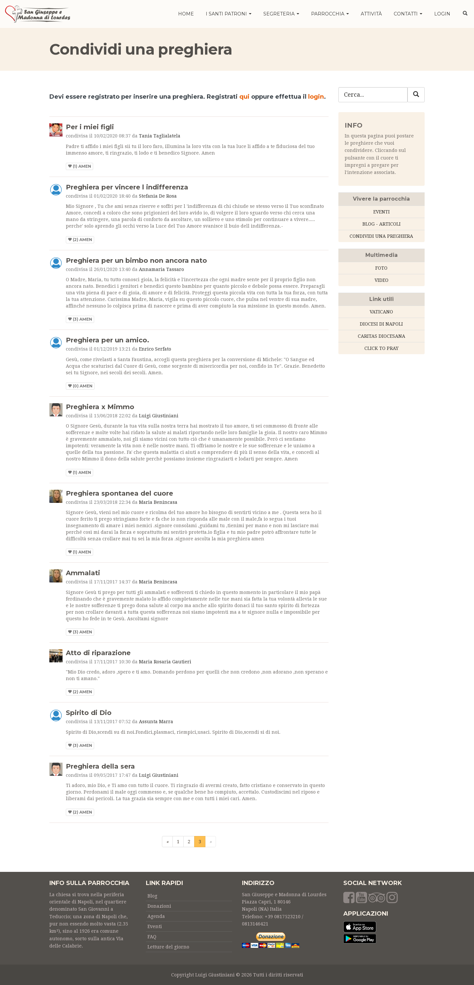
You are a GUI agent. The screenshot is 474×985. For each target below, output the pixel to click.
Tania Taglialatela (159, 135)
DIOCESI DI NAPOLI (381, 324)
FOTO (381, 268)
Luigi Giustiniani (158, 415)
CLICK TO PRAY (381, 348)
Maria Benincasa (158, 502)
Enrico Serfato (155, 349)
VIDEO (381, 280)
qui (244, 96)
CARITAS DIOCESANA (381, 336)
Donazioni (159, 906)
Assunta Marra (156, 721)
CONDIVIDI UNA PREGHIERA (381, 236)
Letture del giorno (168, 946)
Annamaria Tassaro (161, 269)
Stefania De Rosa (158, 196)
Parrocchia (330, 14)
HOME (186, 14)
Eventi (154, 926)
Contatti (408, 14)
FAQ (151, 936)
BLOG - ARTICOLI (381, 224)
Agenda (156, 916)
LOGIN (442, 14)
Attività (371, 14)
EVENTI (381, 211)
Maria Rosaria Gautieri (165, 661)
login (316, 96)
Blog (152, 896)
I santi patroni (228, 14)
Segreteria (281, 14)
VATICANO (381, 311)
